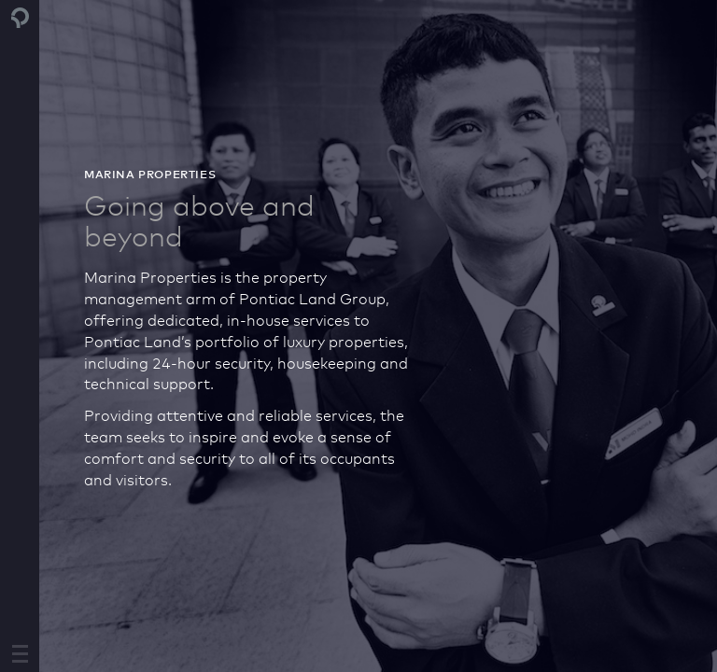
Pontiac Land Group (20, 17)
